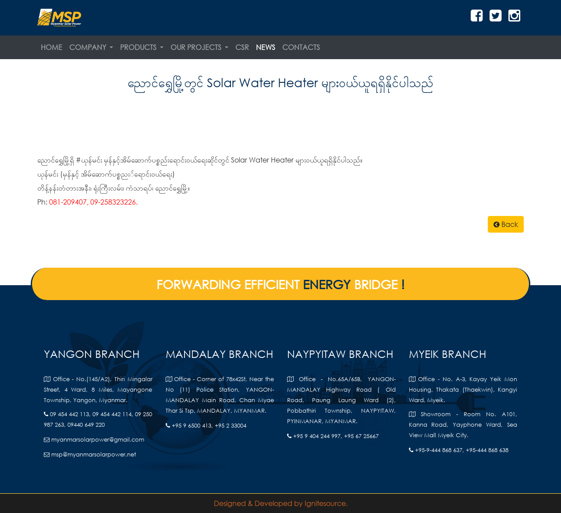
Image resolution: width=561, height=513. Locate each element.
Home (51, 47)
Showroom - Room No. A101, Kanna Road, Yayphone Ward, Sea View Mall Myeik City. (463, 424)
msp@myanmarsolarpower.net (90, 454)
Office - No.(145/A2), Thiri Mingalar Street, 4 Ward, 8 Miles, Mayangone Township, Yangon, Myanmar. (98, 389)
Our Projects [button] (196, 47)
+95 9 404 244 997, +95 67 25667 (333, 436)
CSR (242, 47)
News (265, 47)
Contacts (301, 47)
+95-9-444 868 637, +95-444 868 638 (458, 450)
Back (506, 224)
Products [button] (139, 47)
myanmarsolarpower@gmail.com (94, 439)
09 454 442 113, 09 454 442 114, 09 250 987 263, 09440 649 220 (98, 419)
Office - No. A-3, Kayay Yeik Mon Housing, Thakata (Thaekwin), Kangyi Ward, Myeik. (463, 389)
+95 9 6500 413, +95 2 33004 (206, 425)
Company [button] (88, 47)
